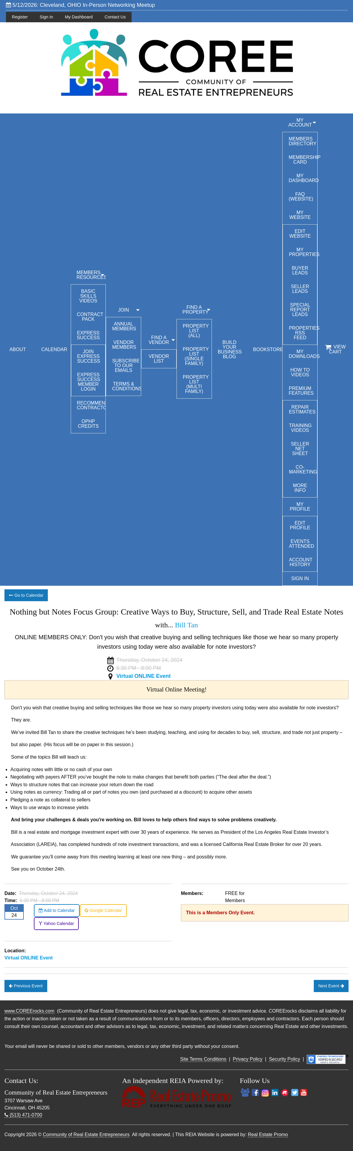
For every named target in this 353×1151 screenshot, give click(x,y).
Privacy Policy (248, 1059)
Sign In (46, 17)
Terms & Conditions (126, 386)
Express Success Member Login (88, 381)
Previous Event (25, 985)
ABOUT (18, 349)
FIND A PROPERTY (195, 310)
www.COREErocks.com (29, 1010)
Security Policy (284, 1059)
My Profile (300, 506)
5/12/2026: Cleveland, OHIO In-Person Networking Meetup (80, 5)
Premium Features (301, 391)
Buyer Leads (300, 270)
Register (20, 17)
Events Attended (301, 544)
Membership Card (303, 160)
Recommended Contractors (91, 405)
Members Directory (302, 141)
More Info (300, 488)
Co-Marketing (303, 469)
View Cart (335, 349)
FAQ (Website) (301, 196)
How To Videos (300, 372)
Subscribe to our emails (125, 365)
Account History (300, 562)
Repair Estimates (302, 409)
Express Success (88, 335)
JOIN (123, 309)
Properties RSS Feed (303, 333)
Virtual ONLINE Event (143, 676)
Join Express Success (88, 356)
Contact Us (115, 17)
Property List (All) (196, 330)
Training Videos (300, 428)
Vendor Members (124, 345)
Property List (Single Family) (196, 356)
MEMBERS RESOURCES (91, 275)
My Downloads (303, 354)
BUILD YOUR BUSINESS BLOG (230, 349)
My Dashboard (79, 17)
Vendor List (159, 359)
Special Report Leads (300, 309)
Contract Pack (90, 317)
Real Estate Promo (268, 1134)
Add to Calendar (57, 910)
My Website (300, 215)
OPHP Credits (88, 424)
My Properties (303, 252)
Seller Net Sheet (300, 448)
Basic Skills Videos (88, 296)
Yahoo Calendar (56, 923)
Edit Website (300, 234)
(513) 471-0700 (23, 1114)
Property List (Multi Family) (196, 384)
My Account (300, 122)
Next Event (331, 985)
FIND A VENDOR (159, 340)
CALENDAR (54, 349)
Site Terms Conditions (203, 1059)
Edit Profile (300, 525)
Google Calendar (103, 910)
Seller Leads (300, 289)
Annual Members (124, 326)
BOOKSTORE (268, 349)
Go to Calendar (26, 595)
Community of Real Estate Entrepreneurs (86, 1134)
